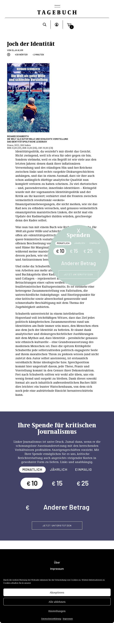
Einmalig (95, 243)
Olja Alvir (17, 50)
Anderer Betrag (78, 263)
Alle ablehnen (57, 602)
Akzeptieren (57, 593)
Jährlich (79, 243)
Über (57, 562)
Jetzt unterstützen (78, 274)
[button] (69, 24)
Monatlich (63, 243)
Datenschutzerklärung (51, 619)
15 (74, 251)
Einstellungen (57, 611)
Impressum (68, 619)
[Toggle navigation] (57, 6)
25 (88, 251)
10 (60, 251)
